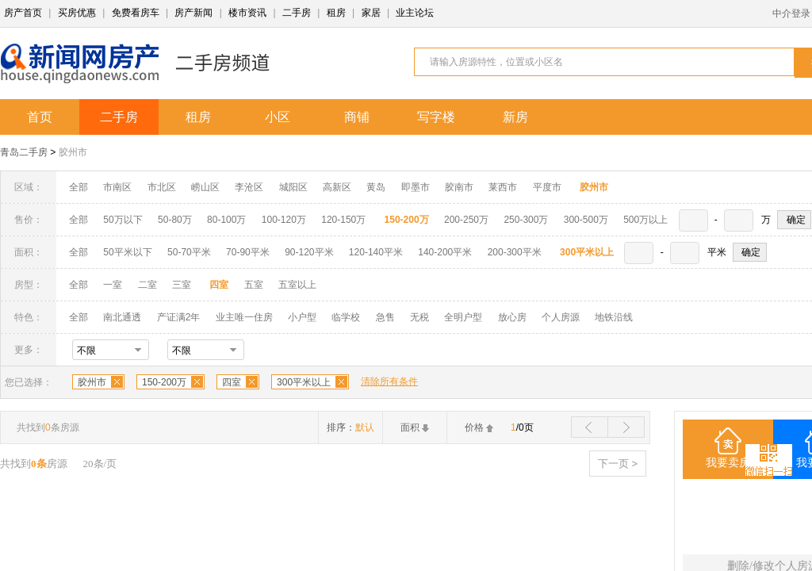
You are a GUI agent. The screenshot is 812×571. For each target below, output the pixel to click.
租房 (336, 12)
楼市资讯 (247, 12)
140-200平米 (445, 252)
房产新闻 (193, 12)
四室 (231, 382)
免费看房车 (135, 12)
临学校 (345, 317)
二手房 (296, 12)
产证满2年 (179, 317)
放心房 (512, 317)
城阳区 (293, 187)
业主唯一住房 (244, 317)
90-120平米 (309, 252)
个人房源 (561, 317)
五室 (253, 284)
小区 (277, 117)
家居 (371, 12)
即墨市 (415, 187)
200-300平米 (515, 252)
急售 (385, 317)
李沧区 (249, 187)
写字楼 (436, 117)
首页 (39, 117)
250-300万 (526, 219)
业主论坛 (415, 12)
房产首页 (23, 12)
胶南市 (459, 187)
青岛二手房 (24, 152)
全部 (78, 187)
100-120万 (284, 219)
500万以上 (645, 219)
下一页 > (618, 463)
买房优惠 (77, 12)
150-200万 (164, 382)
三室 (181, 284)
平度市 (547, 187)
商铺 (357, 117)
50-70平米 (189, 252)
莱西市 (502, 187)
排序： (350, 427)
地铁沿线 (614, 317)
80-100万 (226, 219)
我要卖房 (728, 463)
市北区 (161, 187)
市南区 (117, 187)
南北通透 (122, 317)
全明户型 (463, 317)
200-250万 (466, 219)
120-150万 (343, 219)
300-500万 (586, 219)
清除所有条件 (389, 381)
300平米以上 (304, 382)
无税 (419, 317)
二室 (148, 284)
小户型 (302, 317)
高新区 (337, 187)
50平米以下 (127, 252)
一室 (112, 284)
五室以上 (297, 284)
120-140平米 (376, 252)
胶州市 (73, 152)
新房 (515, 117)
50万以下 (122, 219)
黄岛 (375, 187)
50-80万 (175, 219)
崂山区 (205, 187)
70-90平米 (248, 252)
